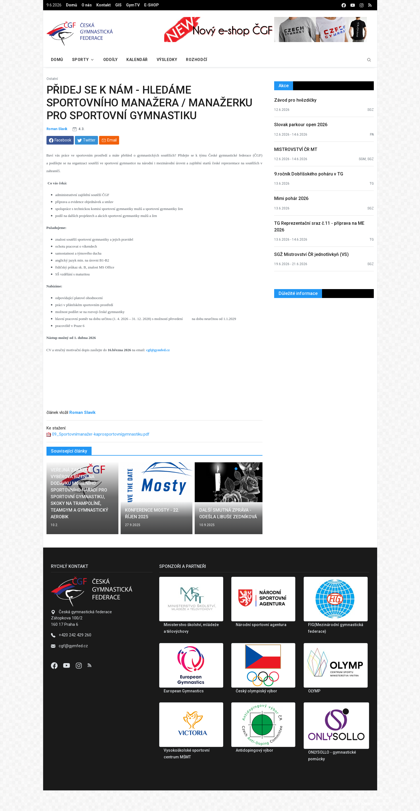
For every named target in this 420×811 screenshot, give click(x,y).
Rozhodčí (196, 59)
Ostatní (52, 79)
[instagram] (361, 5)
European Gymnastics (184, 691)
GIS (118, 5)
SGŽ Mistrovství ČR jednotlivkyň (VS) (311, 254)
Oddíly (110, 59)
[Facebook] (55, 665)
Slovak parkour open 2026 (300, 124)
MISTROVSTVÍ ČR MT (295, 149)
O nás (87, 5)
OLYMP (314, 691)
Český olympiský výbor (256, 691)
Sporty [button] (80, 59)
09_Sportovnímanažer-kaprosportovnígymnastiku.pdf (100, 434)
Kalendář (137, 59)
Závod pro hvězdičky (295, 100)
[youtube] (352, 5)
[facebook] (343, 5)
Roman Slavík (57, 129)
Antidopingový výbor (254, 750)
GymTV (133, 5)
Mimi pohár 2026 (291, 198)
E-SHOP (151, 5)
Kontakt (103, 5)
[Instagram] (79, 665)
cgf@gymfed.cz (158, 350)
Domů (71, 5)
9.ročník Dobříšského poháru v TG (308, 174)
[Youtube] (67, 665)
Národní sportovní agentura (261, 624)
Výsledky (167, 59)
